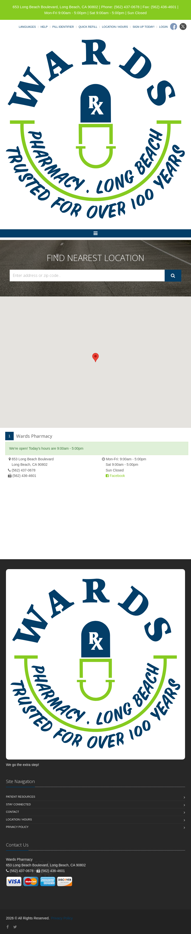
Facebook (115, 476)
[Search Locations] (87, 275)
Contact (12, 811)
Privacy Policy (17, 826)
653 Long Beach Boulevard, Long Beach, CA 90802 (55, 7)
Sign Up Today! (143, 26)
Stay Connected (18, 804)
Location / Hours (115, 26)
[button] (95, 357)
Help (44, 26)
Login (163, 26)
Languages (27, 26)
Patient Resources (20, 796)
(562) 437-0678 (24, 470)
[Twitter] (183, 26)
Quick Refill (88, 26)
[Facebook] (173, 26)
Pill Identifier (63, 26)
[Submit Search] (173, 276)
